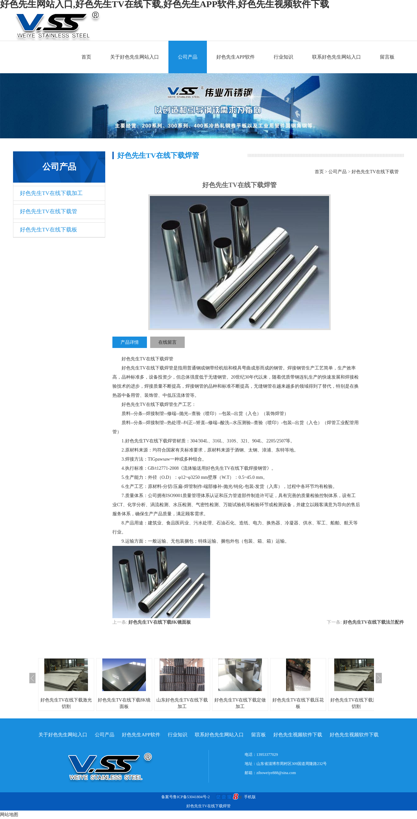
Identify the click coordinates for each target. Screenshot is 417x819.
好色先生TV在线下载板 (48, 230)
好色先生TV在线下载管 (48, 211)
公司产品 (187, 57)
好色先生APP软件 (235, 57)
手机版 (250, 797)
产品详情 (130, 342)
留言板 (387, 57)
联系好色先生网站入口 (336, 57)
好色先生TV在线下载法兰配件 (373, 622)
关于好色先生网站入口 (134, 57)
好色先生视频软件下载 (297, 734)
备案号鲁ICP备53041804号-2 (185, 797)
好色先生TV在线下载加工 (51, 193)
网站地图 (9, 814)
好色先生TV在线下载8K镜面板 (159, 622)
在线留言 (167, 342)
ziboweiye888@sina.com (276, 772)
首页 (86, 57)
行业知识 (283, 57)
